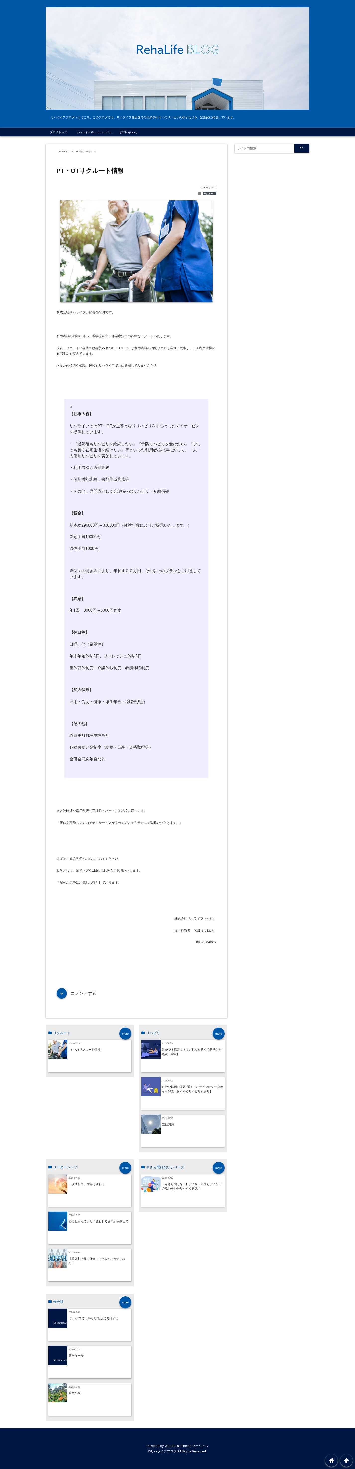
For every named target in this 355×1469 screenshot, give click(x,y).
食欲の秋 (75, 1393)
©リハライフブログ (162, 1451)
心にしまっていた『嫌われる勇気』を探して (98, 1221)
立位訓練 (168, 1124)
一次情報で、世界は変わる (87, 1184)
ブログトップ (58, 132)
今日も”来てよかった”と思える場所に (93, 1318)
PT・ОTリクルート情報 (84, 1049)
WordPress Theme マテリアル (187, 1446)
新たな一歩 (76, 1355)
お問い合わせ (129, 132)
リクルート (209, 193)
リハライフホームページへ (94, 132)
